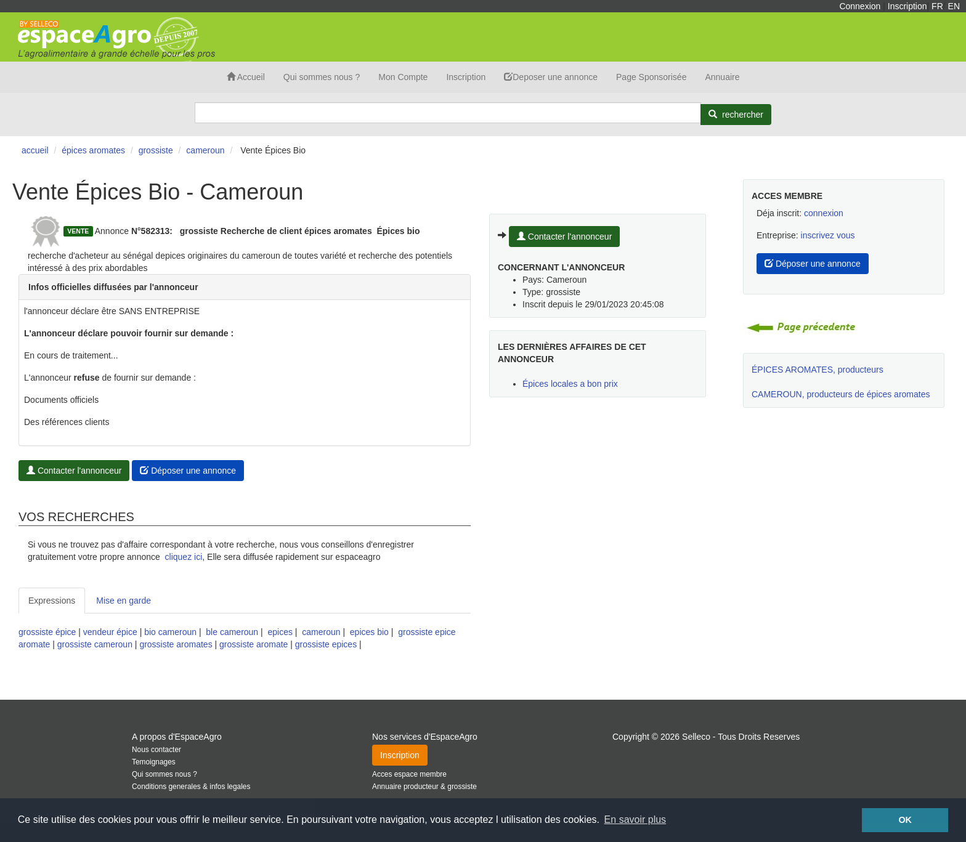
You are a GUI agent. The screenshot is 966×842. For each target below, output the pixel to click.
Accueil (246, 77)
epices (279, 632)
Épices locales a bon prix (570, 384)
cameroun (321, 632)
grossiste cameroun (94, 644)
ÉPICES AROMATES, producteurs (817, 369)
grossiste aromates (175, 644)
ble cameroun (232, 632)
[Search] (448, 112)
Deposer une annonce (551, 77)
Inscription (907, 6)
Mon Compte (403, 77)
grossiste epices (326, 644)
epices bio (369, 632)
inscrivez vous (828, 235)
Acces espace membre (409, 774)
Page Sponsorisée (651, 77)
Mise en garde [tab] (123, 600)
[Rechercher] (735, 114)
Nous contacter (156, 749)
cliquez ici (184, 557)
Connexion (859, 6)
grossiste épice (47, 632)
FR (937, 6)
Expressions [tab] (51, 600)
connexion (823, 213)
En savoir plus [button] (635, 819)
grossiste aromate (253, 644)
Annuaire (722, 77)
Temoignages (154, 762)
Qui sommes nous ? (321, 77)
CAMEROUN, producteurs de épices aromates (841, 394)
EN (954, 6)
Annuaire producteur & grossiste (424, 786)
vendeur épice (110, 632)
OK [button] (905, 820)
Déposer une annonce (188, 471)
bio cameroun (170, 632)
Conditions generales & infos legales (191, 786)
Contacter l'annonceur (73, 471)
